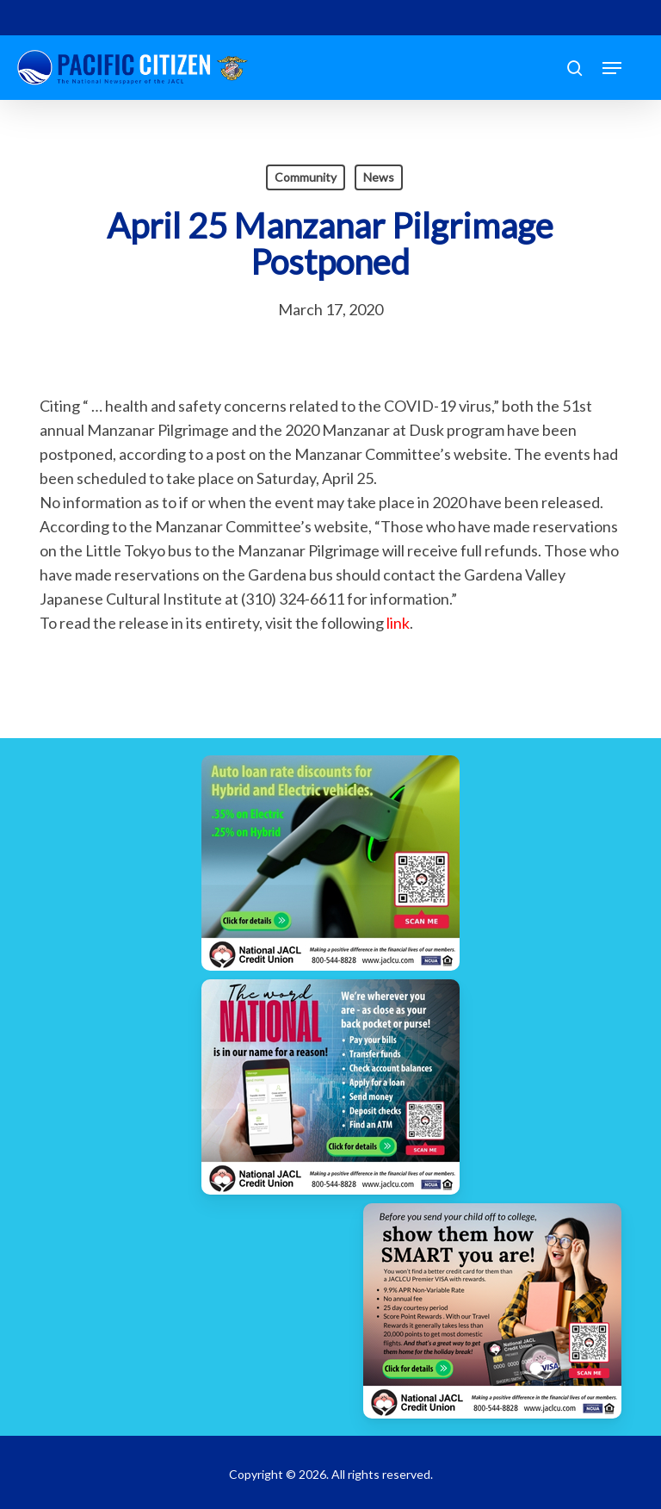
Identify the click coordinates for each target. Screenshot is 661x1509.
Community (306, 177)
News (378, 177)
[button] (611, 68)
